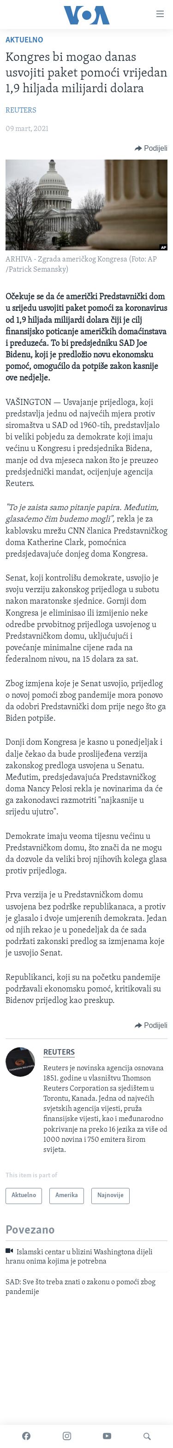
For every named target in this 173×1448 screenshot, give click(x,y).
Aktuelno (24, 40)
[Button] (151, 148)
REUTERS (21, 110)
